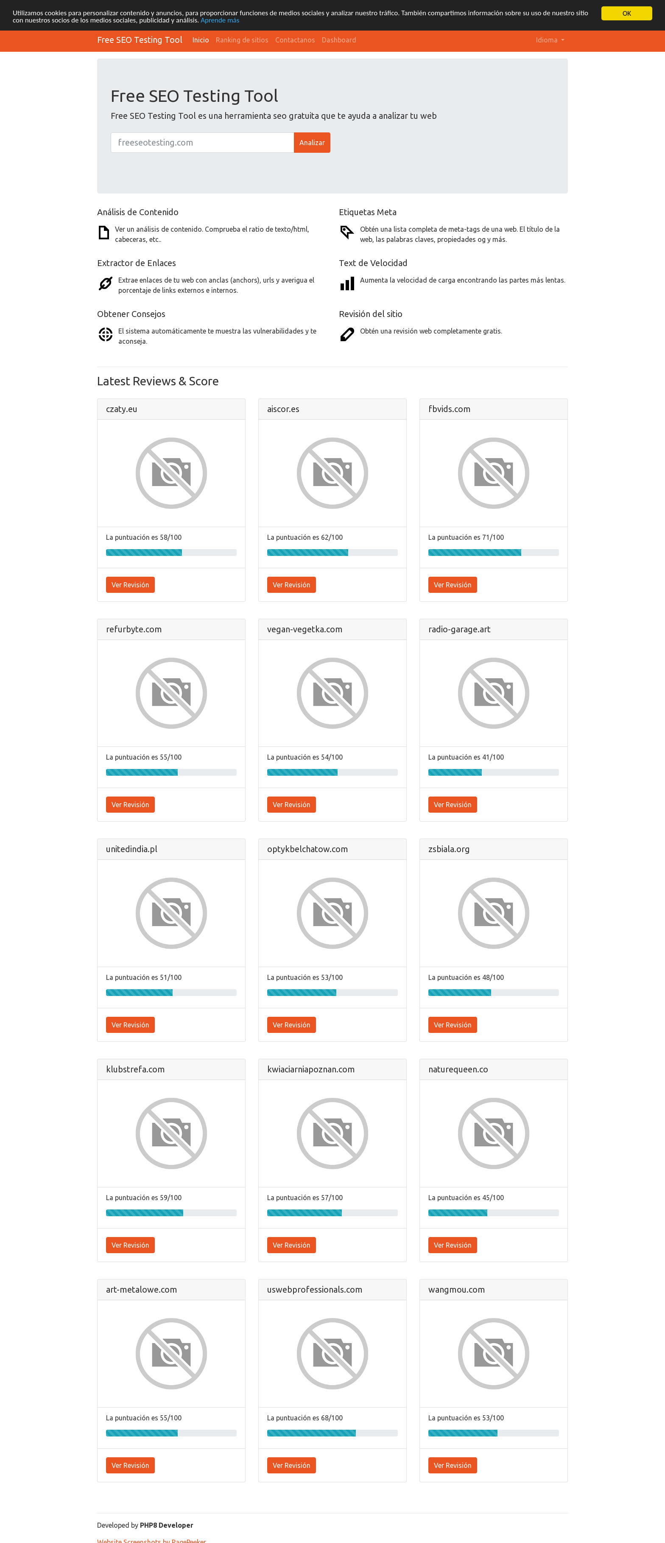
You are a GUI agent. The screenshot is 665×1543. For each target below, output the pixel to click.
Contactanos (295, 40)
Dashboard (339, 40)
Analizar (312, 142)
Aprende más (220, 21)
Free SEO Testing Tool (139, 40)
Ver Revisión (130, 585)
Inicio (201, 40)
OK (627, 13)
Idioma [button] (547, 40)
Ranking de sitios (242, 40)
